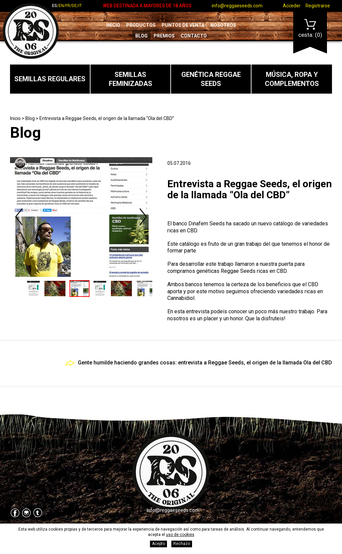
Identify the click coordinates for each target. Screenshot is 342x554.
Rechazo (181, 543)
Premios (164, 35)
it (80, 5)
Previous (19, 217)
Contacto (194, 35)
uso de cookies (180, 534)
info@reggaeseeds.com (237, 5)
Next (143, 217)
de (74, 5)
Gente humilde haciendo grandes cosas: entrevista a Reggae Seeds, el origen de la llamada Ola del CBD (205, 362)
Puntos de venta (183, 25)
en (61, 5)
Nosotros (223, 25)
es (54, 5)
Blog (141, 35)
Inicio (113, 25)
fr (67, 5)
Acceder (292, 5)
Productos (141, 25)
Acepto (158, 543)
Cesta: (310, 28)
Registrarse (318, 5)
